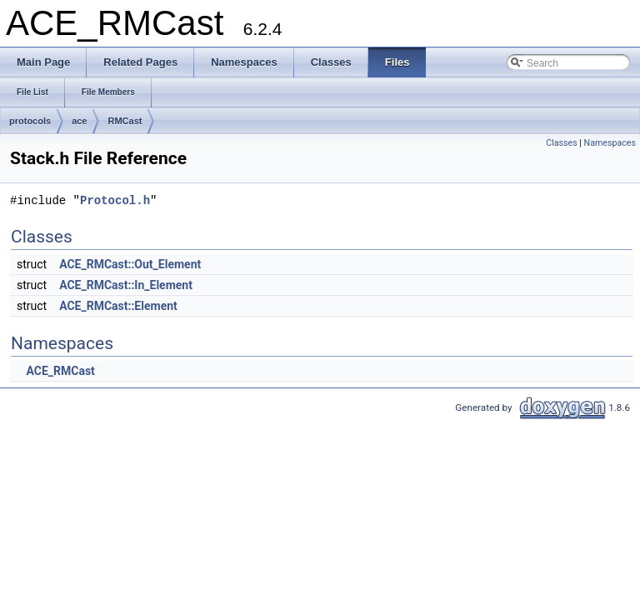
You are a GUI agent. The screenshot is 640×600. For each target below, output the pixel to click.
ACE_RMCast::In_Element (125, 285)
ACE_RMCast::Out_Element (130, 264)
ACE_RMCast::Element (118, 305)
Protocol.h (115, 200)
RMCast (125, 121)
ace (79, 121)
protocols (30, 121)
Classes (561, 143)
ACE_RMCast (60, 371)
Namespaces (610, 143)
